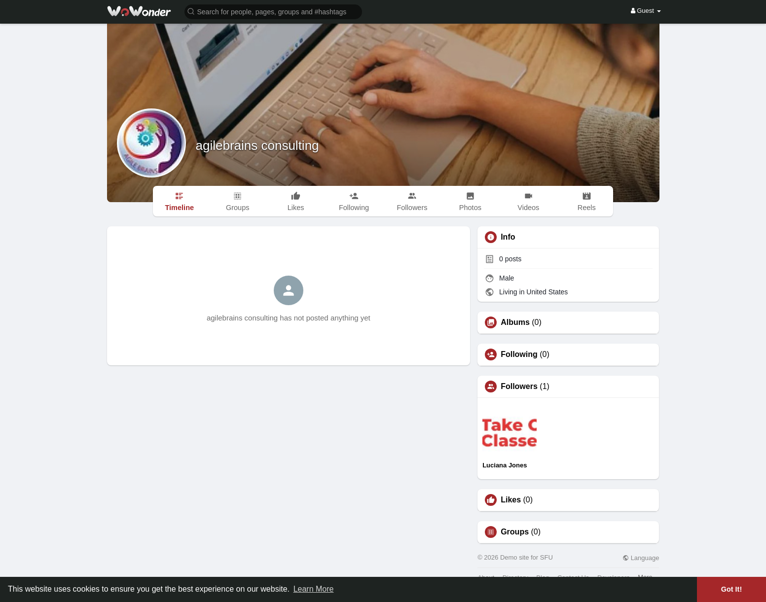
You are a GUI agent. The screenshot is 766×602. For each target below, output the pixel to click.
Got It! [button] (731, 589)
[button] (273, 11)
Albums (515, 322)
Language (640, 558)
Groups (515, 532)
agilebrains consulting (257, 145)
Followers (519, 386)
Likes (511, 500)
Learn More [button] (313, 589)
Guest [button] (646, 10)
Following (519, 354)
